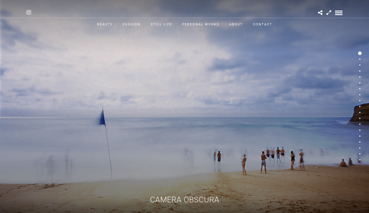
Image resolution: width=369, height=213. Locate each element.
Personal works (200, 24)
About (236, 24)
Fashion (132, 24)
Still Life (161, 24)
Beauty (105, 24)
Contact (262, 24)
